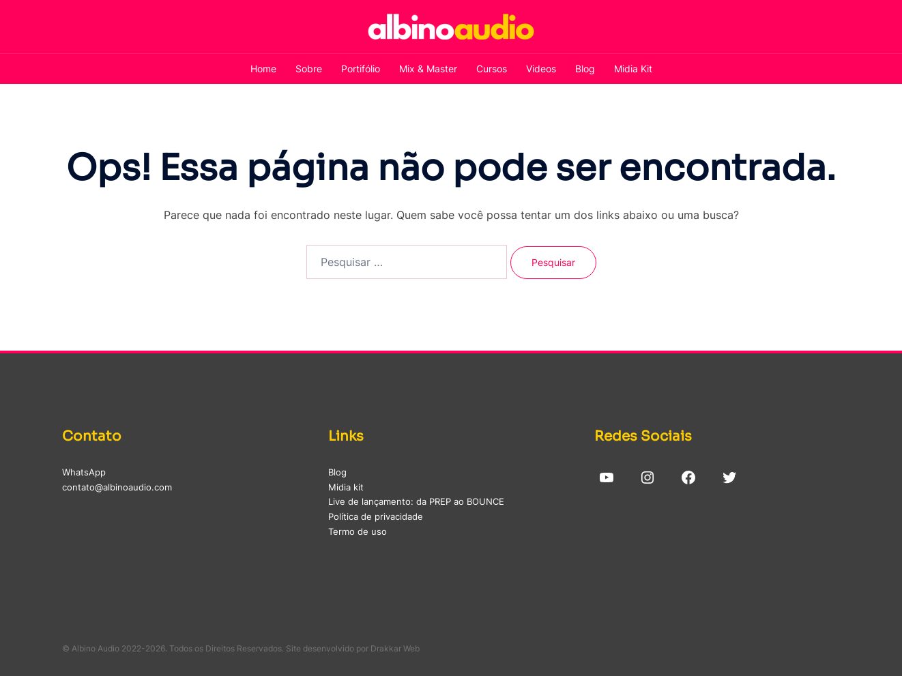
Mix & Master (428, 68)
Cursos (491, 68)
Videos (541, 68)
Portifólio (360, 68)
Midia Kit (633, 68)
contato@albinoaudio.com (117, 487)
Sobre (308, 68)
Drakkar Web (395, 648)
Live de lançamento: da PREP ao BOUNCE (416, 501)
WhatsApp (84, 472)
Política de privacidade (375, 516)
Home (263, 68)
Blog (585, 68)
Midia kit (346, 487)
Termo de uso (357, 531)
